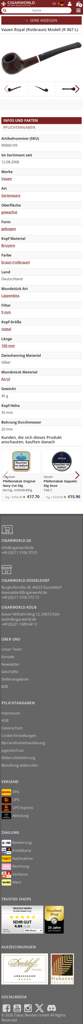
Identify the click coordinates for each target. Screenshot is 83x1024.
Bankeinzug (16, 842)
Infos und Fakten (20, 120)
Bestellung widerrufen (19, 765)
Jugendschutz (12, 750)
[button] (77, 89)
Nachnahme (17, 858)
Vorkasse (14, 874)
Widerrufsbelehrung (18, 757)
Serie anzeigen (41, 20)
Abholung (15, 815)
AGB (4, 720)
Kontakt (7, 656)
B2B (4, 686)
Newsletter (10, 664)
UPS (10, 800)
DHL (10, 792)
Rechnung (15, 866)
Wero (11, 882)
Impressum (10, 713)
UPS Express (17, 808)
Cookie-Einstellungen (18, 735)
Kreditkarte (16, 850)
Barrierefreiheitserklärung (23, 742)
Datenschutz (12, 728)
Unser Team (11, 649)
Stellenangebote (15, 679)
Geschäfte (9, 671)
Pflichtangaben (19, 127)
